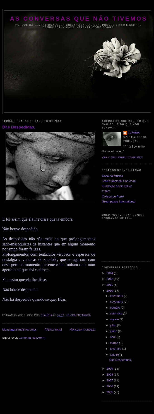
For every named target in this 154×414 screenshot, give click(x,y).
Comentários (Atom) (32, 337)
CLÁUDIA (134, 132)
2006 (110, 386)
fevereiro (116, 348)
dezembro (117, 295)
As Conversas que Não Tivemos (78, 18)
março (114, 343)
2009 (110, 368)
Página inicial (53, 329)
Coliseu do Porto (113, 196)
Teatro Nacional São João (119, 181)
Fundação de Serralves (117, 186)
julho (113, 325)
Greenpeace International (118, 201)
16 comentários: (79, 315)
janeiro (115, 354)
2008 (110, 374)
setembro (116, 313)
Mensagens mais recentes (19, 329)
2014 (110, 273)
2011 (110, 284)
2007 (110, 380)
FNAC (106, 191)
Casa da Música (112, 176)
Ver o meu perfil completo (122, 157)
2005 (110, 392)
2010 (110, 290)
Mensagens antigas (82, 329)
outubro (115, 307)
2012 (110, 279)
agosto (115, 319)
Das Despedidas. (18, 127)
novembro (117, 301)
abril (113, 337)
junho (114, 331)
